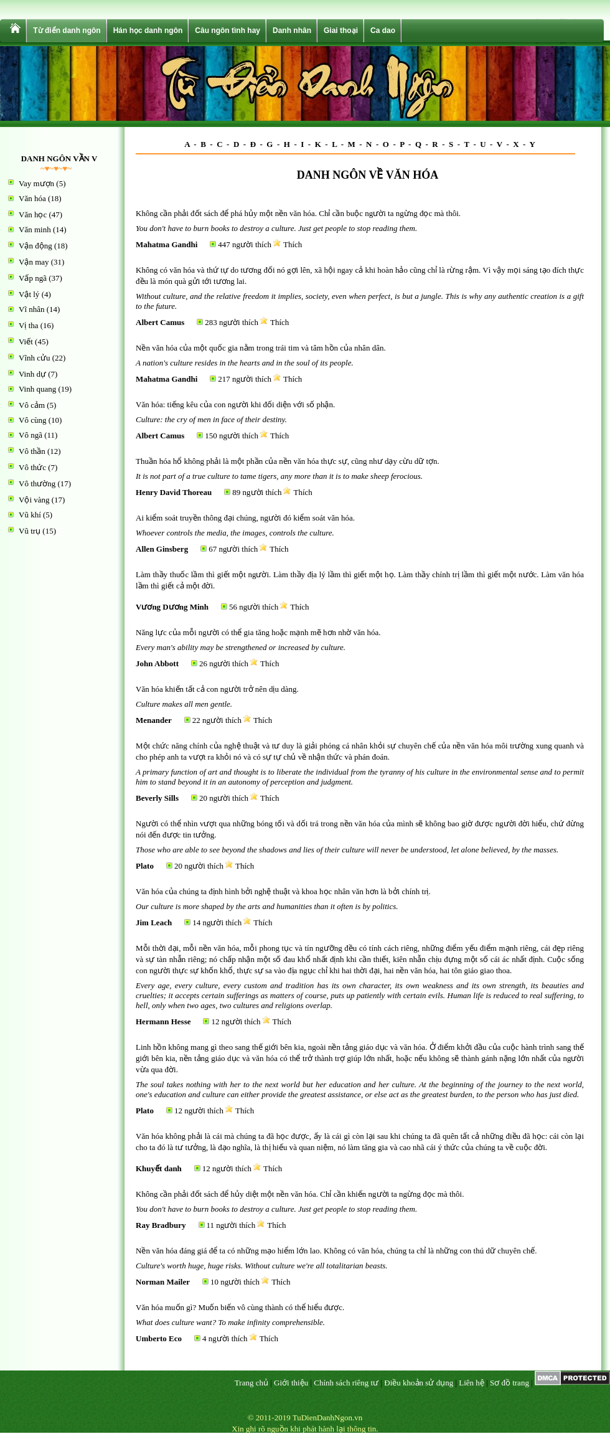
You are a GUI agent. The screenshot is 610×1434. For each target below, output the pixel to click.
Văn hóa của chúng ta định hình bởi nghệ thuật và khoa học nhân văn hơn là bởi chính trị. (283, 891)
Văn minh (35, 229)
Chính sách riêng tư (346, 1382)
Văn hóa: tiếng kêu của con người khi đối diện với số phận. (235, 404)
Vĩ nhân (32, 309)
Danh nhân (292, 30)
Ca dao (382, 30)
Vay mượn (36, 183)
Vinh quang (37, 389)
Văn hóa (32, 198)
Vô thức (32, 467)
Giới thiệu (291, 1382)
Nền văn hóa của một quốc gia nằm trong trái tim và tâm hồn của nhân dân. (261, 347)
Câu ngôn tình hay (227, 30)
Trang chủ (251, 1382)
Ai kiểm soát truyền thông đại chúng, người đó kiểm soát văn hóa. (245, 517)
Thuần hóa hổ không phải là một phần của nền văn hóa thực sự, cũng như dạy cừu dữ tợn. (287, 461)
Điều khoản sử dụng (418, 1382)
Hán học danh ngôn (148, 30)
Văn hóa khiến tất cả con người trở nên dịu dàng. (217, 689)
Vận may (34, 262)
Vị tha (29, 325)
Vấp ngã (33, 278)
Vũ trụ (29, 530)
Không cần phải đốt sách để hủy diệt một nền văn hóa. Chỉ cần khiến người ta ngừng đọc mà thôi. (300, 1194)
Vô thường (37, 483)
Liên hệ (471, 1382)
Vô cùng (32, 420)
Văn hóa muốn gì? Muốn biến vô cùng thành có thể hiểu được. (240, 1307)
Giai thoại (341, 30)
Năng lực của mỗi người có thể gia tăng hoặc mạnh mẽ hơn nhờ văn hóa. (258, 632)
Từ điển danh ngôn (66, 30)
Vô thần (32, 451)
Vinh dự (32, 374)
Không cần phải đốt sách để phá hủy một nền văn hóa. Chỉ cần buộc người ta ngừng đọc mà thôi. (298, 213)
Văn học (33, 214)
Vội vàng (34, 499)
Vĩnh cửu (34, 357)
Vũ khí (30, 514)
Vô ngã (30, 435)
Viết (26, 341)
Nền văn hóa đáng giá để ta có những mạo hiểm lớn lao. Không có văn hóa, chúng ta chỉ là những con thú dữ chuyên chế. (336, 1250)
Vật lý (29, 294)
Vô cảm (32, 405)
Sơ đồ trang (509, 1382)
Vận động (35, 245)
